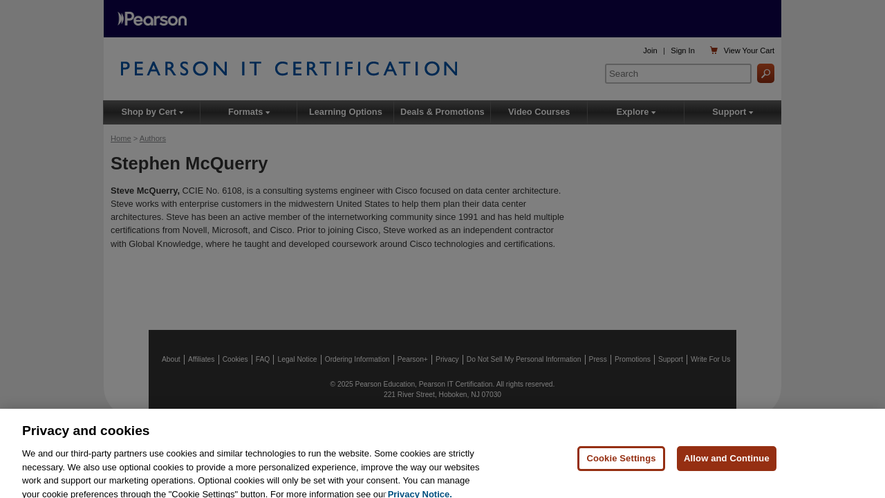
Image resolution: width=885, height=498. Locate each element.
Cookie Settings (620, 461)
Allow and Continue (727, 461)
